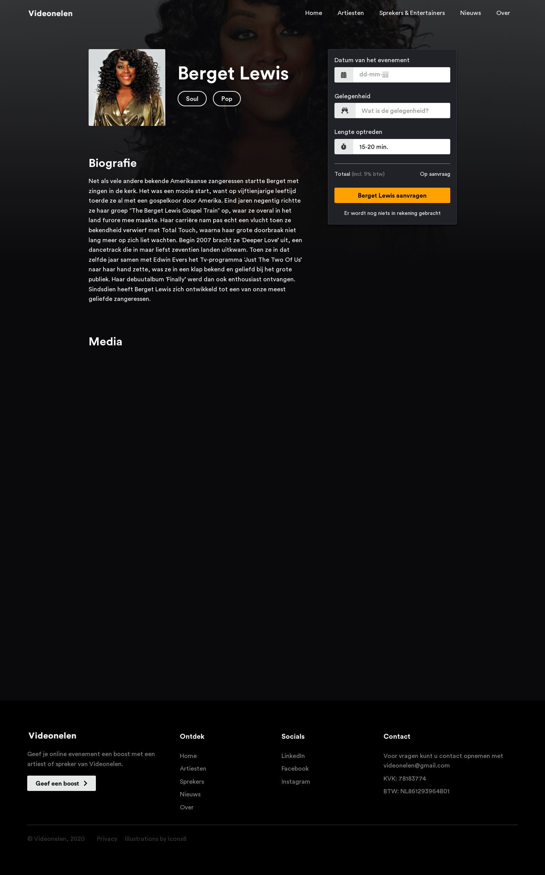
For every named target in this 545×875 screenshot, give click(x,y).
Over (503, 13)
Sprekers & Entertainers (412, 13)
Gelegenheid (352, 96)
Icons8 (177, 839)
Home (313, 13)
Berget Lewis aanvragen (392, 196)
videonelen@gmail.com (417, 766)
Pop (226, 99)
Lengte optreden (358, 132)
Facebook (295, 769)
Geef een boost (61, 783)
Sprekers (192, 782)
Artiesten (351, 13)
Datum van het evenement (372, 60)
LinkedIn (293, 756)
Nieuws (470, 13)
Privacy (107, 839)
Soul (192, 99)
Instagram (296, 782)
